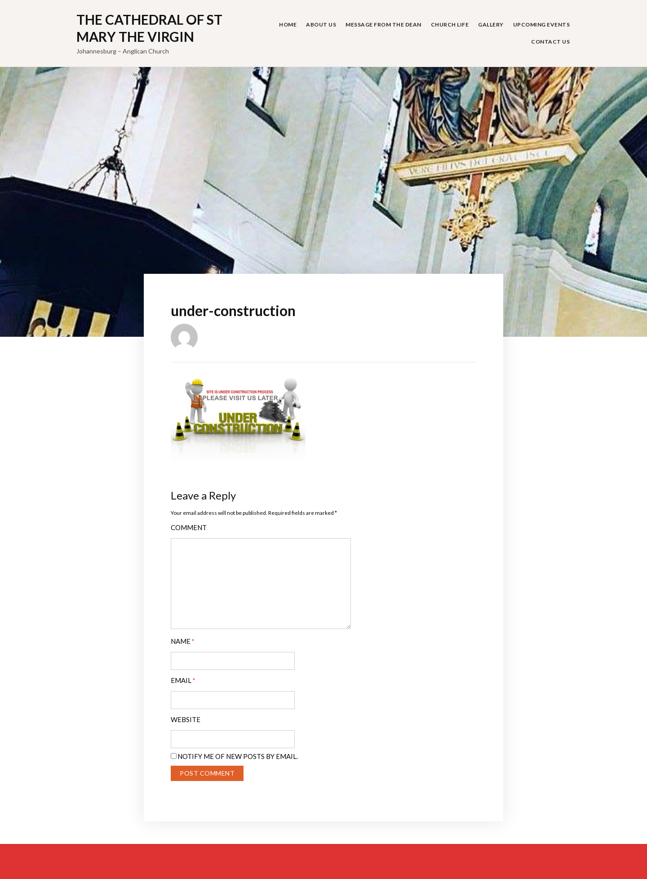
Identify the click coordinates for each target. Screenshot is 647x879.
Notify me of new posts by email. (237, 756)
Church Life (450, 24)
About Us (321, 24)
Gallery (491, 24)
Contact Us (550, 41)
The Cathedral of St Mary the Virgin (149, 28)
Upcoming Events (541, 24)
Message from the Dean (383, 24)
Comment (189, 527)
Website (185, 719)
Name (183, 641)
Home (288, 24)
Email (183, 680)
